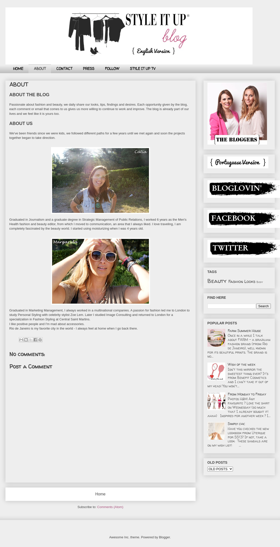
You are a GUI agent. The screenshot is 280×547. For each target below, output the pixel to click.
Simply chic (236, 423)
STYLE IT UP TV (142, 68)
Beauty (217, 281)
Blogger (164, 537)
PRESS (88, 68)
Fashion (235, 281)
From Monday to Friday (247, 394)
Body (259, 282)
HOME (18, 68)
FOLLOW (112, 68)
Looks (249, 281)
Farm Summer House (244, 330)
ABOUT (40, 68)
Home (100, 494)
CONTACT (64, 68)
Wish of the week (241, 364)
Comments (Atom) (110, 507)
